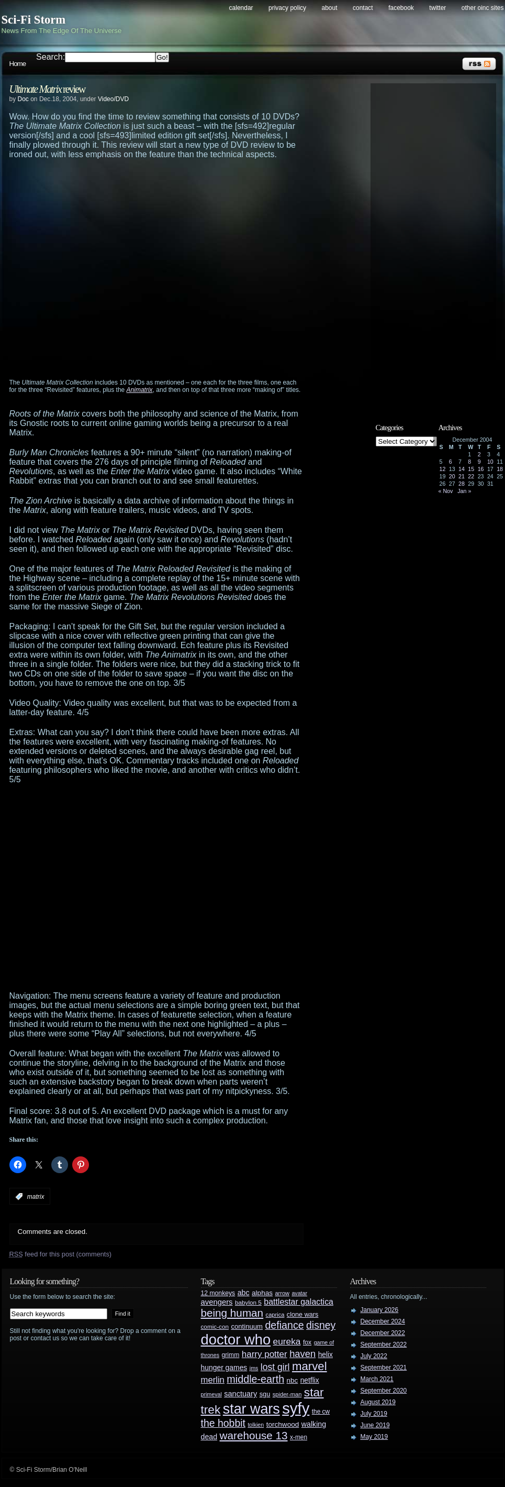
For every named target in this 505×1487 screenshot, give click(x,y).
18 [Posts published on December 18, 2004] (500, 469)
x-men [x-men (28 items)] (298, 1437)
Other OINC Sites (483, 8)
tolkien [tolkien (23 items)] (256, 1425)
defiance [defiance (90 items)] (284, 1325)
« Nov (446, 491)
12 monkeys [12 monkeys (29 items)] (218, 1293)
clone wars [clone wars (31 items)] (303, 1314)
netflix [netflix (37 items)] (309, 1380)
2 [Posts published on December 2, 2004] (479, 454)
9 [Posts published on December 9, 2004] (479, 461)
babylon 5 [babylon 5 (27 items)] (248, 1302)
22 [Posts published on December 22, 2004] (471, 476)
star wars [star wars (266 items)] (251, 1409)
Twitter (437, 8)
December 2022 (383, 1333)
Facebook (401, 8)
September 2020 (384, 1390)
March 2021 (377, 1379)
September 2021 (384, 1367)
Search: (50, 56)
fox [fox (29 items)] (307, 1342)
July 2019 (374, 1413)
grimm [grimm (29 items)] (231, 1355)
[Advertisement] (100, 273)
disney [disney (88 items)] (320, 1325)
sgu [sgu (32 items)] (265, 1394)
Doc (23, 99)
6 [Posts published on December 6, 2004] (450, 461)
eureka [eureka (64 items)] (287, 1341)
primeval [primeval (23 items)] (211, 1394)
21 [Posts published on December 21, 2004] (461, 476)
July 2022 (374, 1356)
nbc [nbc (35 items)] (292, 1380)
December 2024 (383, 1321)
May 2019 (374, 1436)
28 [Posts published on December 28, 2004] (461, 483)
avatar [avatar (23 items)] (299, 1293)
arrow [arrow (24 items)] (282, 1293)
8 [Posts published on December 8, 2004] (469, 461)
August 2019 (378, 1402)
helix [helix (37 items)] (325, 1355)
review (47, 89)
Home (17, 64)
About (330, 8)
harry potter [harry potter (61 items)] (264, 1354)
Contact (363, 8)
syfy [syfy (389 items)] (295, 1408)
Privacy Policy (287, 8)
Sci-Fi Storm (34, 19)
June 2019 (375, 1425)
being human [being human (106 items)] (232, 1313)
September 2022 (384, 1344)
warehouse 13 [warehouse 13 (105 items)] (254, 1435)
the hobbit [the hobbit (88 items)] (223, 1423)
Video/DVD (113, 99)
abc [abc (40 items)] (244, 1292)
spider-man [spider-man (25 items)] (287, 1394)
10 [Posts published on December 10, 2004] (490, 461)
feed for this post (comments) (60, 1254)
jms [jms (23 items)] (254, 1368)
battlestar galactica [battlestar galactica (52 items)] (298, 1301)
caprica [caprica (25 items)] (275, 1314)
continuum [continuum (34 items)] (247, 1326)
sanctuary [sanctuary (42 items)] (240, 1394)
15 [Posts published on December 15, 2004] (471, 469)
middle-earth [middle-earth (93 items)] (255, 1379)
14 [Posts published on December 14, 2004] (461, 469)
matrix (35, 1196)
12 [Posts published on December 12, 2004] (443, 469)
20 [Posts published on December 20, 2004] (452, 476)
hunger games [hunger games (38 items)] (224, 1367)
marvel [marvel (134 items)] (309, 1366)
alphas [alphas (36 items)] (262, 1293)
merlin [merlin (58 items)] (213, 1380)
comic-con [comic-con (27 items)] (215, 1326)
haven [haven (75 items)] (302, 1353)
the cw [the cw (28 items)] (321, 1411)
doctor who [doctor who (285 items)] (236, 1339)
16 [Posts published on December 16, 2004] (481, 469)
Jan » (464, 491)
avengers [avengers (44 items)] (217, 1302)
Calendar (241, 8)
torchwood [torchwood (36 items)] (282, 1424)
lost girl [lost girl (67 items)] (275, 1367)
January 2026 (380, 1310)
